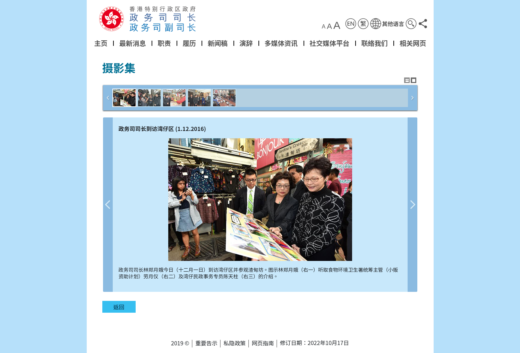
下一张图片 (412, 204)
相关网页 (412, 43)
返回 (118, 307)
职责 (164, 43)
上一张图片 (108, 204)
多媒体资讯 (281, 43)
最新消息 (132, 43)
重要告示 (206, 343)
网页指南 (263, 343)
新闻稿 (217, 43)
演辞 (246, 43)
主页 (100, 43)
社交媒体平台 (329, 43)
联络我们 (374, 43)
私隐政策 (234, 343)
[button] (387, 23)
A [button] (323, 27)
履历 (189, 43)
